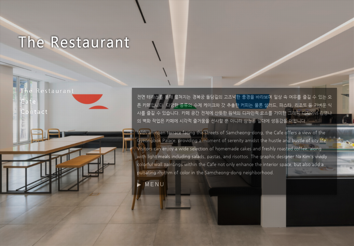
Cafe (29, 101)
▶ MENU (151, 184)
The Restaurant (47, 90)
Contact (34, 111)
